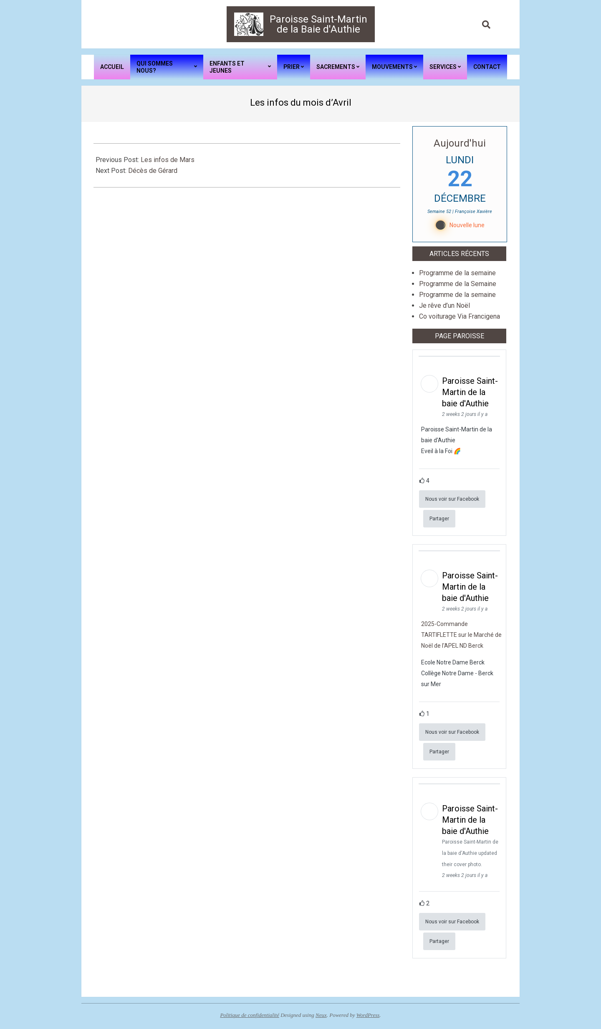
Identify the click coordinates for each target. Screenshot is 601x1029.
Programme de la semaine (457, 273)
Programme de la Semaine (457, 284)
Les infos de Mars (167, 160)
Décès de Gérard (152, 171)
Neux (321, 1015)
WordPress (368, 1015)
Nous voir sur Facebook (452, 499)
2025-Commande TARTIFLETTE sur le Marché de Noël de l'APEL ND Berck (461, 635)
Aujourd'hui (460, 143)
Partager (439, 519)
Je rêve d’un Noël (444, 305)
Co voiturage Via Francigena (459, 316)
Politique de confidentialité (249, 1015)
